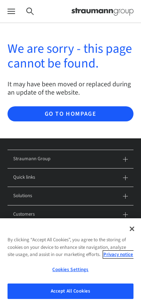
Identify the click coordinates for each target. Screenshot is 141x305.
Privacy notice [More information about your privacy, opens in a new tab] (118, 256)
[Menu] (11, 11)
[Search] (30, 11)
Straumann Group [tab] (70, 159)
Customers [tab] (70, 215)
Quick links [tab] (70, 178)
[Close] (132, 230)
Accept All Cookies (70, 293)
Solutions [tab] (70, 196)
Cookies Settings (70, 271)
